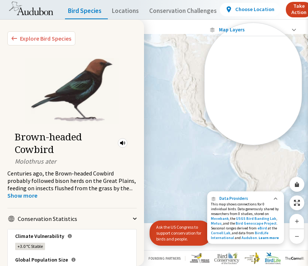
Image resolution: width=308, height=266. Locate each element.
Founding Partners (164, 258)
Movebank (220, 218)
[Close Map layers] (253, 30)
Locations (132, 11)
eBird (262, 228)
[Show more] (22, 195)
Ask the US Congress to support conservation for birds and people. (177, 233)
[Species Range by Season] (253, 102)
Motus (216, 223)
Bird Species (86, 11)
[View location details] (266, 9)
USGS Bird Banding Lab (256, 218)
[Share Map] (297, 184)
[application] (154, 133)
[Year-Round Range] (253, 140)
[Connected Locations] (253, 89)
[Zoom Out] (297, 236)
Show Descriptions (253, 147)
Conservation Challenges (194, 11)
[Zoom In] (297, 221)
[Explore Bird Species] (41, 38)
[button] (122, 143)
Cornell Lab (220, 233)
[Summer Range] (253, 115)
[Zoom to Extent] (297, 202)
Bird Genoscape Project (256, 223)
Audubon (249, 237)
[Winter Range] (253, 127)
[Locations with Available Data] (253, 77)
